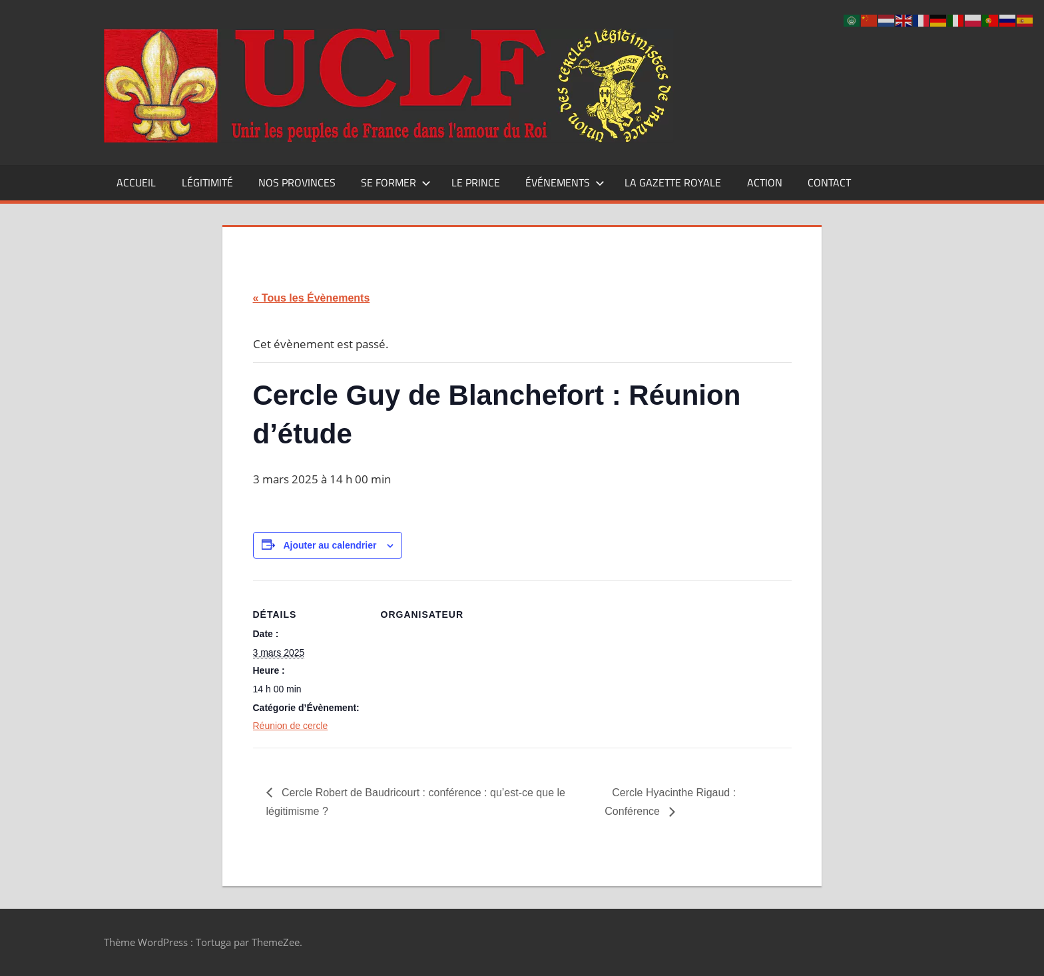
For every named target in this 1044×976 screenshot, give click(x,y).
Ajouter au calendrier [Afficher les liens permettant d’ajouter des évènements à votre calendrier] (329, 545)
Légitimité (207, 182)
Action (764, 182)
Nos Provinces (297, 182)
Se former (396, 182)
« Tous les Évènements (311, 298)
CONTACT (829, 182)
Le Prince (475, 182)
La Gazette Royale (673, 182)
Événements (565, 182)
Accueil (136, 182)
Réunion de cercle (290, 725)
